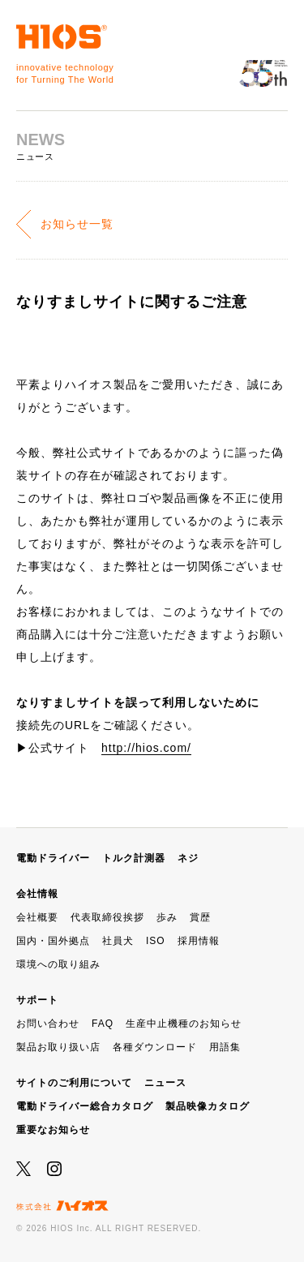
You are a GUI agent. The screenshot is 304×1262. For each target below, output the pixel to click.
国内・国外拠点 (53, 940)
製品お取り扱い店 (58, 1047)
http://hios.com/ (146, 747)
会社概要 (37, 917)
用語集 (225, 1047)
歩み (167, 917)
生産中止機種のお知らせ (184, 1023)
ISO (155, 940)
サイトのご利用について (74, 1082)
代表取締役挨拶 (107, 917)
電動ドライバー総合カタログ (84, 1106)
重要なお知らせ (53, 1129)
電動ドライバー (53, 858)
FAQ (102, 1023)
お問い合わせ (47, 1023)
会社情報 (37, 893)
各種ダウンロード (155, 1047)
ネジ (188, 858)
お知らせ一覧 (77, 223)
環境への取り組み (58, 964)
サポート (37, 1000)
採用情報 (199, 940)
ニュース (165, 1082)
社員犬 (118, 940)
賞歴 (200, 917)
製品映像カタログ (207, 1106)
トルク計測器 (133, 858)
